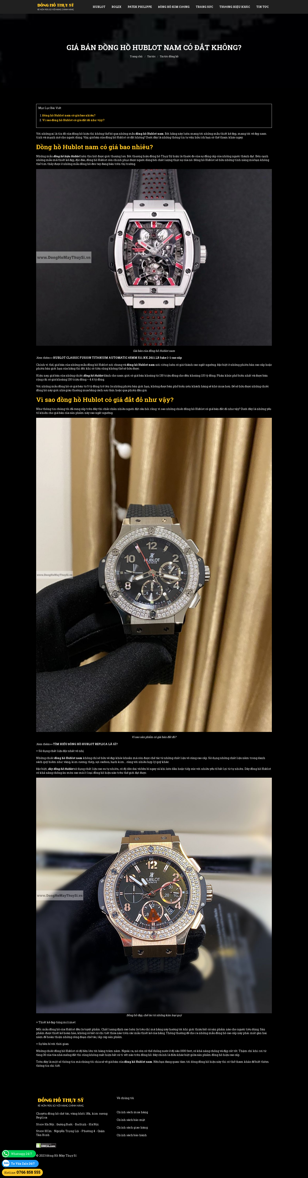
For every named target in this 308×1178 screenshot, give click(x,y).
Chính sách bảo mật (131, 1120)
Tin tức (262, 7)
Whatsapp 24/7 (21, 1153)
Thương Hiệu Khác (234, 7)
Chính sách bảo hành (132, 1135)
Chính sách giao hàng (132, 1127)
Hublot (99, 7)
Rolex (116, 7)
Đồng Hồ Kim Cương (174, 7)
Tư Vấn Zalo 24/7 (23, 1163)
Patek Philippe (140, 7)
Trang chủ (136, 56)
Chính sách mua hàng (132, 1112)
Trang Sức (204, 7)
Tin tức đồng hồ (169, 56)
